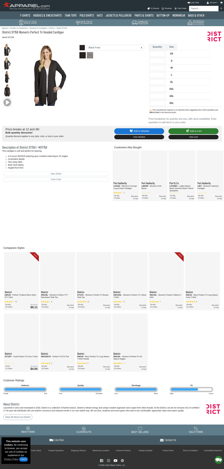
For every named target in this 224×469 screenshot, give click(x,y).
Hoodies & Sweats (47, 15)
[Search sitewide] (204, 8)
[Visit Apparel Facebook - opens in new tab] (101, 460)
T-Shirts (25, 15)
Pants (144, 15)
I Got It (23, 459)
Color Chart (56, 179)
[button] (190, 2)
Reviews (166, 8)
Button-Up (163, 15)
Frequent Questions (56, 451)
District (6, 32)
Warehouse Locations (100, 451)
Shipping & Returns (78, 451)
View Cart (193, 137)
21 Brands (153, 8)
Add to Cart (193, 131)
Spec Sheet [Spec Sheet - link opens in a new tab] (56, 174)
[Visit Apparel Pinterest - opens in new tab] (122, 460)
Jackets (119, 15)
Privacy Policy (11, 459)
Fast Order (180, 8)
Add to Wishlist (139, 131)
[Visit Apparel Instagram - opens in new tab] (108, 460)
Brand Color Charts (33, 451)
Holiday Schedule (145, 451)
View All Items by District (17, 417)
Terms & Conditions (190, 451)
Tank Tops (71, 15)
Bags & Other (196, 15)
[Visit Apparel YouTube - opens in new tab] (115, 460)
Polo (87, 15)
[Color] (115, 47)
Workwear (178, 15)
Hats (100, 15)
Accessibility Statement (213, 451)
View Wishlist (139, 137)
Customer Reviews (123, 451)
